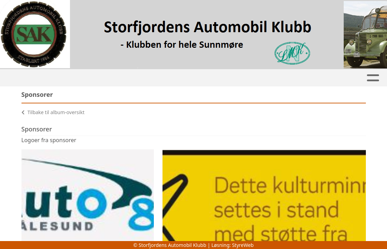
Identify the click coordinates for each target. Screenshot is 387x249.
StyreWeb (243, 245)
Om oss (314, 78)
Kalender (118, 78)
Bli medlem (269, 78)
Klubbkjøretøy (212, 78)
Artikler (51, 78)
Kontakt (356, 78)
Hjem (22, 78)
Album (83, 78)
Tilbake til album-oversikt (53, 112)
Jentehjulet (159, 78)
